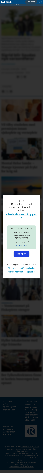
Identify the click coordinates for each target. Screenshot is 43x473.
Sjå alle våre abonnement (21, 245)
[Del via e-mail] (25, 77)
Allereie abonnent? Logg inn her (21, 268)
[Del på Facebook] (18, 77)
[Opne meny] (41, 1)
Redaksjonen (9, 429)
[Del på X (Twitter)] (21, 77)
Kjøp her (21, 254)
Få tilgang (31, 2)
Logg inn (38, 2)
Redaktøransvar (21, 451)
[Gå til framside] (6, 2)
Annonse (7, 434)
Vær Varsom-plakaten (30, 447)
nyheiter (6, 86)
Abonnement (9, 432)
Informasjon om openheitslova (21, 467)
